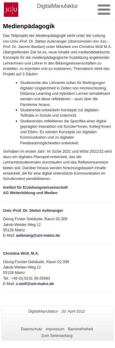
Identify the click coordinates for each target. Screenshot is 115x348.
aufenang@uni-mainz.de (38, 235)
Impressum (55, 329)
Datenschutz (31, 329)
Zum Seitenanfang (57, 335)
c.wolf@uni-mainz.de (35, 283)
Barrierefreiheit (80, 329)
